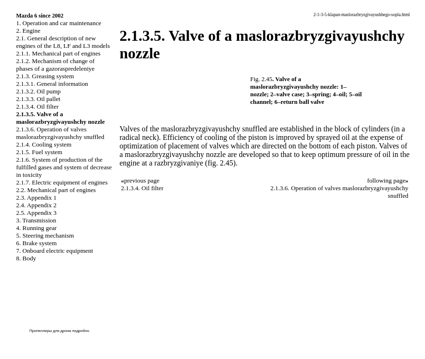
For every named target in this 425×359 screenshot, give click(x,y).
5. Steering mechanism (45, 235)
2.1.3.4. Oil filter (37, 106)
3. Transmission (36, 220)
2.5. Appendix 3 (36, 212)
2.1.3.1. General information (52, 83)
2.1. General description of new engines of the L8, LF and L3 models (63, 42)
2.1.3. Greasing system (45, 76)
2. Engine (28, 30)
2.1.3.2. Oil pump (38, 91)
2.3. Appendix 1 (36, 197)
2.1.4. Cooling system (44, 144)
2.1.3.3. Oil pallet (38, 98)
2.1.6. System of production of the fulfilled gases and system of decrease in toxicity (64, 167)
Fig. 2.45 (261, 79)
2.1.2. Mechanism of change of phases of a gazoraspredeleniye (55, 64)
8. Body (26, 258)
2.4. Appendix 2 (36, 205)
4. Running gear (36, 227)
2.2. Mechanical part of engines (56, 189)
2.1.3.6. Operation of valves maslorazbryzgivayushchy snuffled (60, 133)
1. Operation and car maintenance (58, 23)
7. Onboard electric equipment (54, 250)
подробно (80, 331)
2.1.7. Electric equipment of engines (62, 182)
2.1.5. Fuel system (39, 152)
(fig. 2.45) (220, 163)
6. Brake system (36, 243)
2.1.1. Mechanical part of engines (58, 53)
